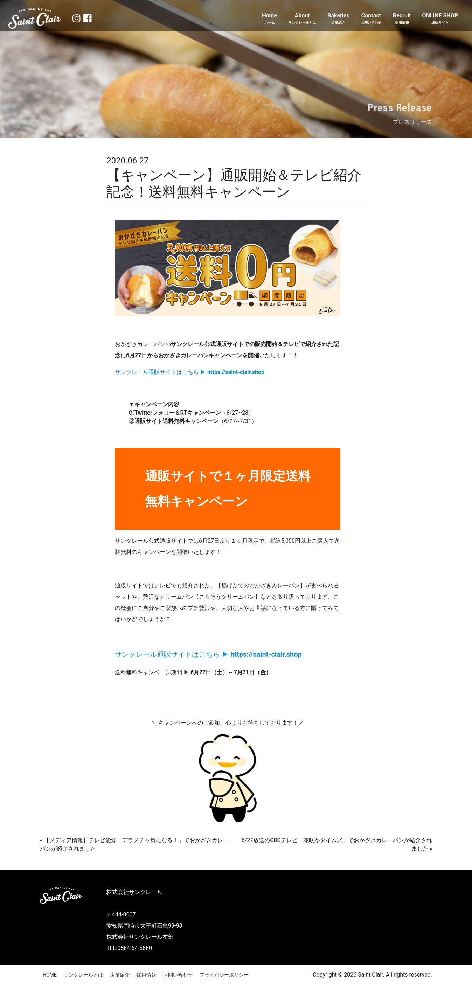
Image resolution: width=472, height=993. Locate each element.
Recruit (402, 18)
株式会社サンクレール (134, 892)
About (302, 18)
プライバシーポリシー (224, 975)
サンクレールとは (83, 975)
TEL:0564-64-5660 (129, 948)
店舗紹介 (120, 975)
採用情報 (146, 975)
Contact (371, 18)
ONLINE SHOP (440, 18)
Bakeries (338, 18)
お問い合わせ (178, 975)
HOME (50, 975)
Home (269, 18)
